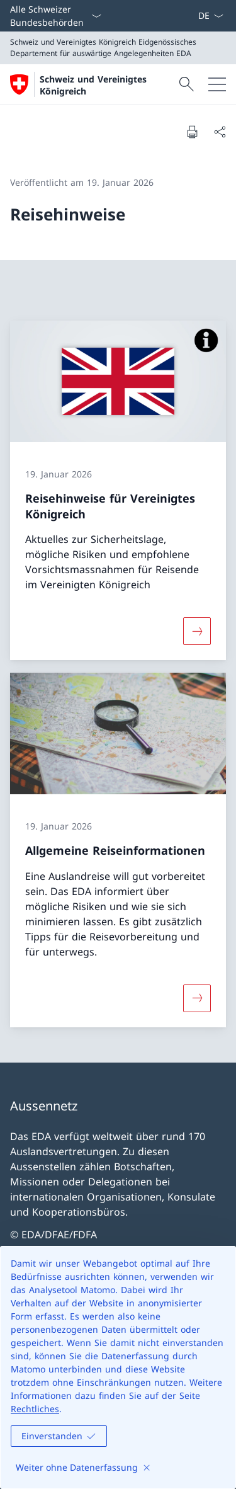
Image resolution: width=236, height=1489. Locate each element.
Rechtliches (35, 1409)
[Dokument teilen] (219, 131)
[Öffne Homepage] (93, 84)
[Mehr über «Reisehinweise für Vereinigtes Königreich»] (197, 631)
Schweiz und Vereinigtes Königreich (93, 85)
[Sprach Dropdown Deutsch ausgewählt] (210, 15)
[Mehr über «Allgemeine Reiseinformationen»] (197, 998)
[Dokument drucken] (192, 131)
